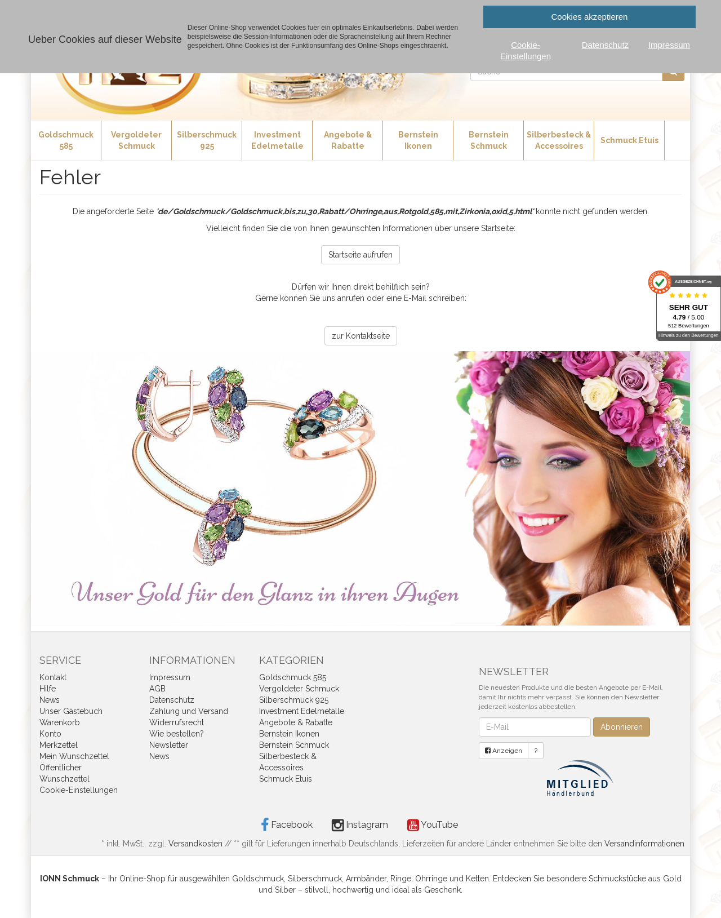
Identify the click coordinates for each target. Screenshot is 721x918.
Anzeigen (503, 751)
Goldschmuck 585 (66, 140)
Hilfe (47, 688)
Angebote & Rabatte (348, 140)
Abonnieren (621, 726)
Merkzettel (58, 745)
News (49, 699)
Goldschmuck (258, 878)
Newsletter (168, 745)
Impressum (169, 677)
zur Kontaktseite (361, 335)
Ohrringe (431, 878)
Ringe (400, 878)
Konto (50, 733)
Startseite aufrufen (360, 254)
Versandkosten (195, 843)
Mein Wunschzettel (74, 756)
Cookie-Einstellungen (78, 790)
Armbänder (366, 878)
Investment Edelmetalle (277, 140)
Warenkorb (59, 722)
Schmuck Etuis (629, 140)
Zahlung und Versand (188, 711)
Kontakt (52, 677)
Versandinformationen (644, 843)
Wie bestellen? (176, 733)
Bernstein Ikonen (418, 140)
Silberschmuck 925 (207, 140)
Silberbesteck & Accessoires (559, 140)
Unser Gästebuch (71, 711)
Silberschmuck (315, 878)
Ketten (477, 878)
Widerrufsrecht (176, 722)
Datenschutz (171, 699)
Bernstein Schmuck (489, 140)
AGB (157, 688)
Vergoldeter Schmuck (136, 140)
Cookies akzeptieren (589, 16)
